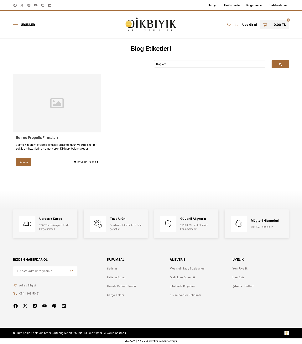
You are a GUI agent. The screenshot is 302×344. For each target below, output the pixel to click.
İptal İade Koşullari (182, 286)
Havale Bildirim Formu (121, 286)
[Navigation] (24, 25)
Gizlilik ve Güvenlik (182, 277)
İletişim (112, 268)
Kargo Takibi (115, 295)
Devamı (23, 162)
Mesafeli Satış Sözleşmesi (187, 268)
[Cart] (274, 24)
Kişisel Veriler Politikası (185, 295)
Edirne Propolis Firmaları (37, 138)
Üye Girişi (238, 277)
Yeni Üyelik (239, 268)
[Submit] (72, 271)
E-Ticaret (143, 341)
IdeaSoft (130, 341)
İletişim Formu (116, 277)
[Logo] (151, 25)
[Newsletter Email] (45, 271)
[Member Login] (246, 24)
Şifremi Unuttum (243, 286)
